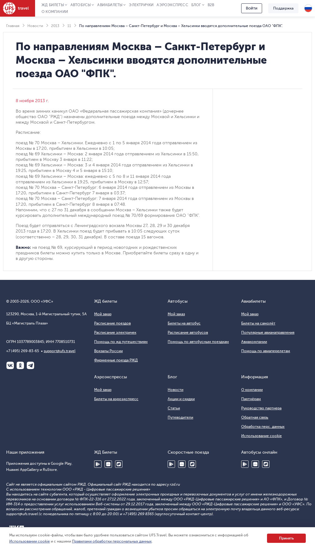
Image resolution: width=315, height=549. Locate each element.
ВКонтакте (10, 365)
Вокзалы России (108, 351)
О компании (55, 12)
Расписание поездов (112, 323)
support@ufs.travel (59, 351)
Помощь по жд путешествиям (121, 342)
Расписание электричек (115, 332)
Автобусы (80, 5)
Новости (35, 26)
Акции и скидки (181, 399)
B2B (211, 5)
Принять (286, 538)
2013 (55, 26)
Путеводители (180, 417)
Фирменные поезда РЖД (116, 360)
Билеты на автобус (184, 323)
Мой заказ (102, 314)
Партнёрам (251, 399)
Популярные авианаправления (267, 332)
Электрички (141, 5)
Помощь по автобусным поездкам (198, 342)
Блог (196, 5)
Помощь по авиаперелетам (265, 351)
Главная (12, 26)
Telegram (30, 365)
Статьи (174, 408)
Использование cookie (261, 436)
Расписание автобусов (188, 332)
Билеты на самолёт (258, 323)
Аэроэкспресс (172, 5)
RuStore (118, 464)
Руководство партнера (261, 408)
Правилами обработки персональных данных (112, 541)
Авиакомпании (254, 342)
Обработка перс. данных (263, 426)
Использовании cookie (29, 541)
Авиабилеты (109, 5)
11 (69, 26)
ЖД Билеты (53, 5)
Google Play (98, 464)
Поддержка (283, 8)
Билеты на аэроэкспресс (116, 399)
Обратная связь (254, 417)
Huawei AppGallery (108, 464)
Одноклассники (20, 365)
